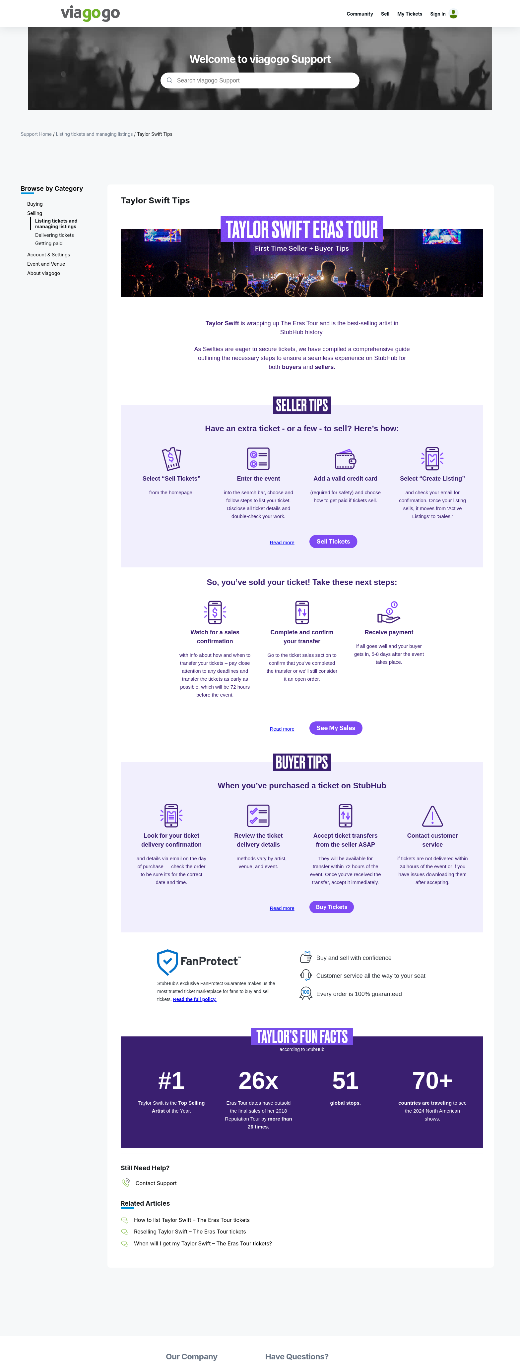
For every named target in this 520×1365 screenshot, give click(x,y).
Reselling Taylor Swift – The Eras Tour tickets (190, 1231)
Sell (385, 14)
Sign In (438, 14)
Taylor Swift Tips (154, 134)
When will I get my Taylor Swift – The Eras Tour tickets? (203, 1243)
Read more (282, 542)
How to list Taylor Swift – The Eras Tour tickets (192, 1220)
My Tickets (409, 14)
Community (360, 14)
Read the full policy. (195, 999)
